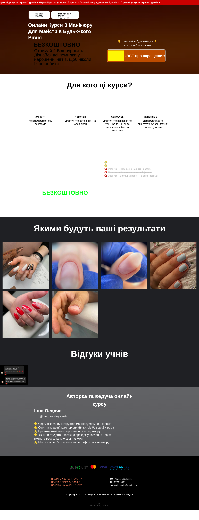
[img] (116, 55)
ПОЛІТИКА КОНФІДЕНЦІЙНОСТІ (66, 476)
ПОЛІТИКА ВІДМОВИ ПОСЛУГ (65, 473)
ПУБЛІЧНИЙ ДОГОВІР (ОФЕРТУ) (66, 469)
